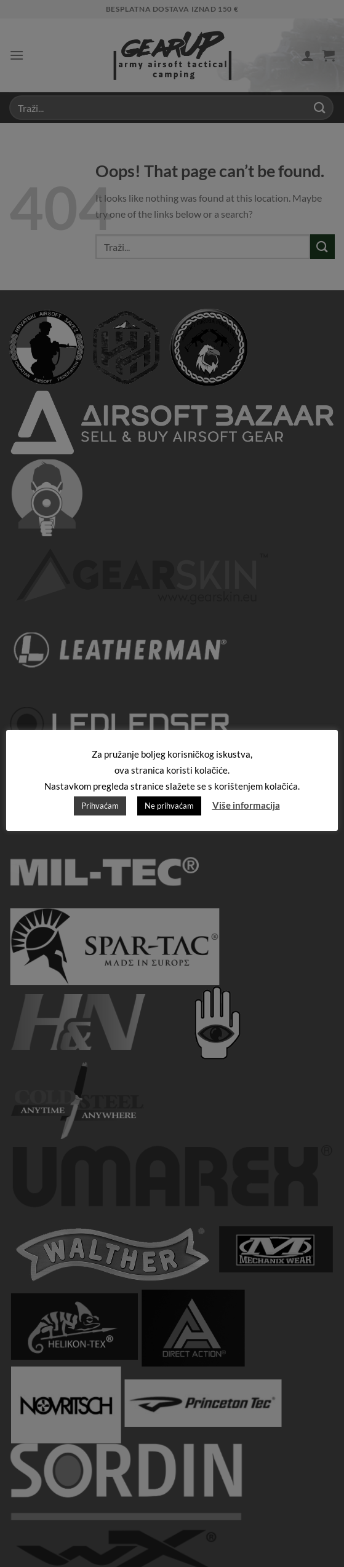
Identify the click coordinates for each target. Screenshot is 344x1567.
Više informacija (246, 805)
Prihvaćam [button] (100, 806)
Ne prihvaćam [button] (169, 806)
